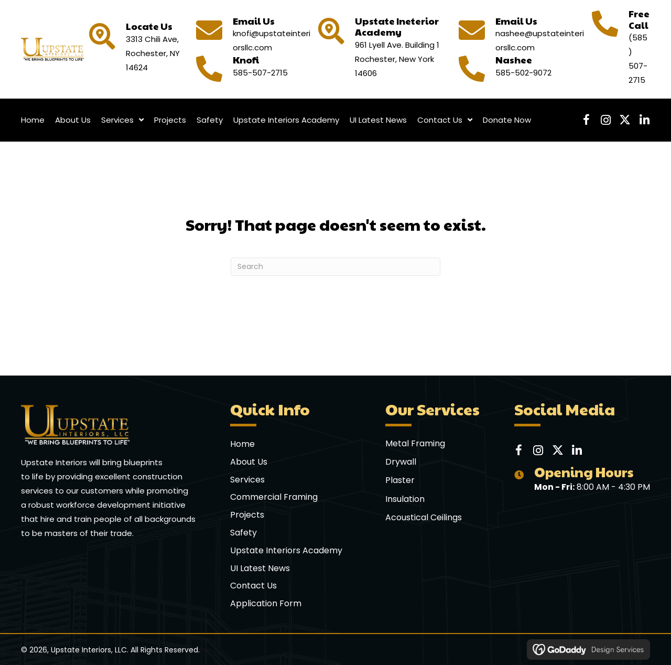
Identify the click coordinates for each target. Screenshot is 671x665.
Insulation (405, 499)
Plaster (400, 480)
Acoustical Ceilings (423, 517)
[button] (586, 120)
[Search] (335, 267)
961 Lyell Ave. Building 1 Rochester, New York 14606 (397, 59)
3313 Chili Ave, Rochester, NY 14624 (153, 53)
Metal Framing (415, 443)
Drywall (400, 462)
